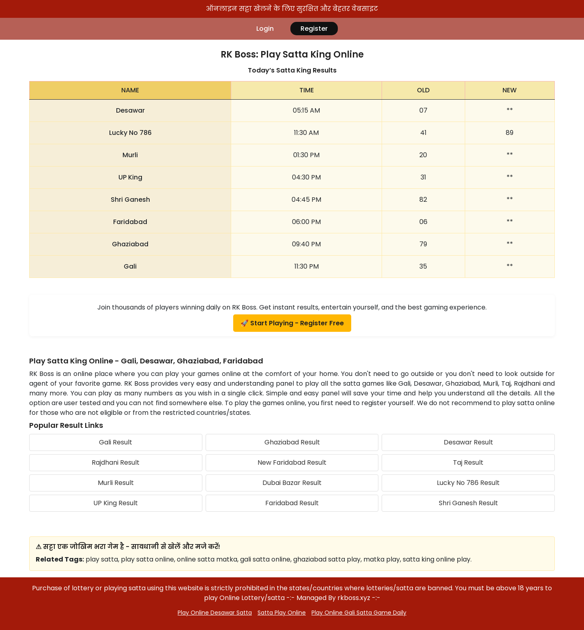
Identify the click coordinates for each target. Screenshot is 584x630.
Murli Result (116, 482)
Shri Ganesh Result (468, 503)
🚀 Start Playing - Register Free (292, 323)
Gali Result (115, 442)
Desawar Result (468, 442)
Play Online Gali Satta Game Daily (358, 613)
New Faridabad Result (292, 462)
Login (265, 28)
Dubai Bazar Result (292, 482)
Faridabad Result (292, 503)
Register (314, 28)
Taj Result (468, 462)
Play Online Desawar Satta (215, 613)
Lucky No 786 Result (468, 482)
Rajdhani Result (116, 462)
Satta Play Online (282, 613)
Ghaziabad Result (292, 442)
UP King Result (115, 503)
